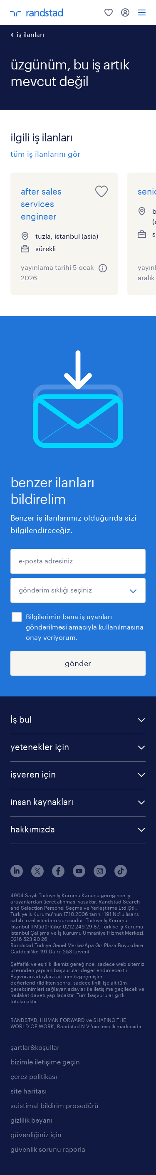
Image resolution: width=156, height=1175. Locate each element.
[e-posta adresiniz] (78, 561)
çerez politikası (33, 1076)
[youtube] (79, 875)
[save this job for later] (101, 191)
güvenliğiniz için (36, 1134)
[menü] (141, 12)
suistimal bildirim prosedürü (54, 1105)
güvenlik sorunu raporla (47, 1149)
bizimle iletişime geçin (45, 1062)
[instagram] (100, 875)
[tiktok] (120, 875)
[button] (78, 720)
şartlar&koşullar (34, 1047)
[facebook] (58, 875)
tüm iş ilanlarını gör (45, 153)
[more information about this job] (102, 268)
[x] (37, 875)
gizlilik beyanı (31, 1120)
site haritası (28, 1091)
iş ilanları (30, 34)
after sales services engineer (41, 203)
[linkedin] (16, 875)
